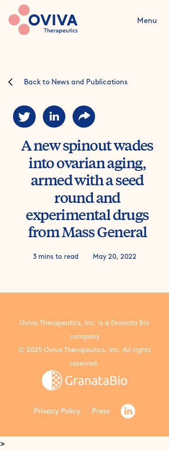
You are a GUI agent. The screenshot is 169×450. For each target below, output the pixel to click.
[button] (147, 20)
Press (101, 411)
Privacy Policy (57, 411)
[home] (61, 20)
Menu (147, 20)
